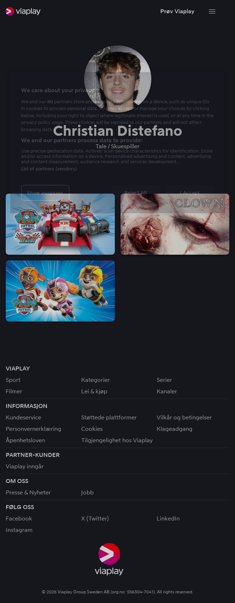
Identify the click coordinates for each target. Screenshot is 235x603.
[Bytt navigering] (212, 11)
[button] (177, 11)
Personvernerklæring (33, 428)
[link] (23, 11)
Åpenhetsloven (25, 440)
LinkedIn (168, 518)
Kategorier (95, 380)
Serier (164, 380)
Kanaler (167, 391)
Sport (13, 380)
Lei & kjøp (94, 391)
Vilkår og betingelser (184, 417)
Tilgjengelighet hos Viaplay (117, 440)
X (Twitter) (95, 518)
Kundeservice (23, 417)
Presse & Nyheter (28, 492)
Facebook (19, 518)
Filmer (14, 391)
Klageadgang (174, 428)
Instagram (19, 530)
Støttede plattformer (109, 417)
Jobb (87, 492)
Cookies (92, 428)
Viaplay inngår (25, 466)
